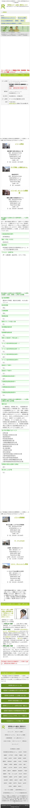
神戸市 (15, 783)
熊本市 (19, 786)
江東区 (5, 758)
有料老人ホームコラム (10, 734)
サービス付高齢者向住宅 (21, 792)
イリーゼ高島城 (19, 517)
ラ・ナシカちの (19, 541)
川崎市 (4, 770)
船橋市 (4, 773)
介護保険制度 (9, 738)
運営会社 (24, 741)
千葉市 (25, 770)
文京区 (20, 764)
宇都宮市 (5, 776)
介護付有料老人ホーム (20, 789)
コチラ (27, 72)
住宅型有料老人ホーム (14, 631)
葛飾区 (20, 755)
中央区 (19, 761)
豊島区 (5, 764)
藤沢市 (9, 770)
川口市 (20, 773)
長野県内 (8, 636)
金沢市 (24, 783)
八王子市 (10, 767)
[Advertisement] (15, 53)
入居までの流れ (7, 741)
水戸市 (15, 776)
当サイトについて (16, 741)
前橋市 (10, 776)
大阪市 (20, 780)
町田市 (15, 767)
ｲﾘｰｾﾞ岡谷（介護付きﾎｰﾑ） (19, 167)
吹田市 (5, 783)
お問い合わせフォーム (17, 800)
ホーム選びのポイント (19, 738)
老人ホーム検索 (19, 731)
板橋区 (5, 755)
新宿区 (19, 758)
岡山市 (19, 783)
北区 (25, 755)
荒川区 (25, 752)
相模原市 (14, 770)
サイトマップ (15, 744)
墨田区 (4, 761)
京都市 (10, 783)
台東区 (15, 761)
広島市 (10, 786)
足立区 (20, 752)
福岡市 (15, 786)
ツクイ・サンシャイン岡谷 (19, 564)
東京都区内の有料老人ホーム (10, 752)
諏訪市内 (20, 638)
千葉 (9, 773)
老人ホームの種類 (21, 734)
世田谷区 (10, 761)
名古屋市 (6, 780)
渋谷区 (15, 758)
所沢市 (25, 773)
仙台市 (25, 776)
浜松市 (16, 780)
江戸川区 (11, 755)
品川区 (10, 758)
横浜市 (25, 767)
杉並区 (24, 758)
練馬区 (15, 764)
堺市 (25, 780)
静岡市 (11, 780)
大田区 (16, 755)
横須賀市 (20, 770)
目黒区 (4, 767)
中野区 (10, 764)
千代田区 (25, 761)
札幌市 (20, 776)
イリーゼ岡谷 (19, 144)
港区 (25, 764)
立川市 (20, 767)
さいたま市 (14, 773)
